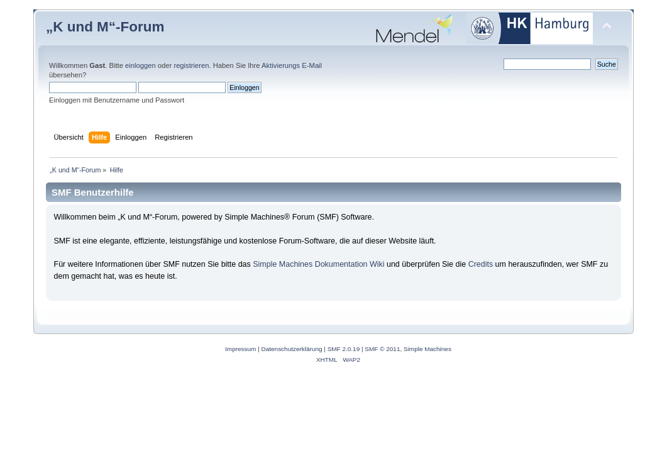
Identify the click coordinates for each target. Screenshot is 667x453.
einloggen (140, 65)
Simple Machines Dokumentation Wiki (318, 264)
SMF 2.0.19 (344, 348)
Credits (480, 264)
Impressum (240, 348)
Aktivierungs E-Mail (292, 65)
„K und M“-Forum (105, 27)
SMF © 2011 (382, 348)
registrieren (191, 65)
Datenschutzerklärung (292, 348)
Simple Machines (427, 348)
